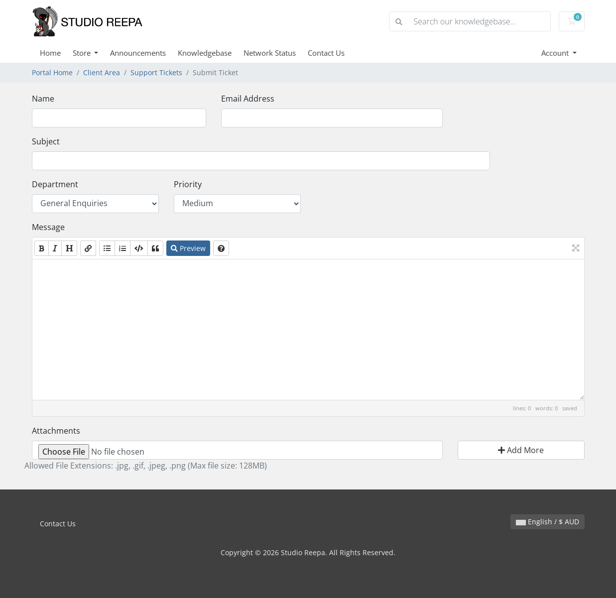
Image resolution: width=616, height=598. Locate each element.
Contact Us (326, 53)
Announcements (138, 53)
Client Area (101, 72)
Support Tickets (156, 72)
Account (556, 53)
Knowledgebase (205, 53)
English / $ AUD (547, 521)
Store (83, 53)
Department (55, 184)
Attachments (56, 430)
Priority (188, 184)
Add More (521, 450)
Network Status (270, 53)
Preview (188, 248)
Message (48, 227)
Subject (46, 141)
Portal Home (52, 72)
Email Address (247, 98)
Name (43, 98)
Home (50, 53)
